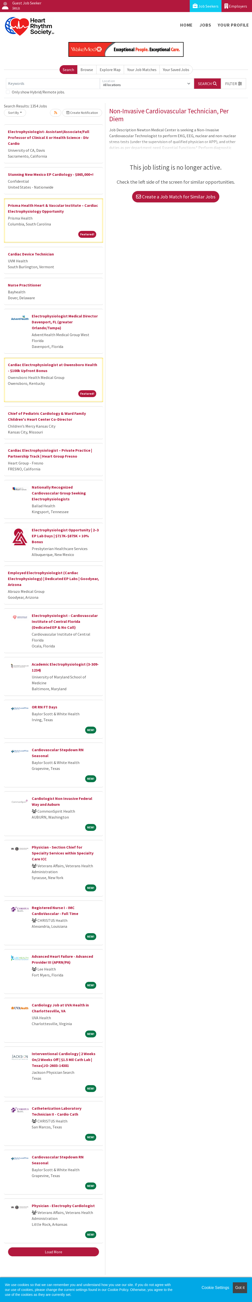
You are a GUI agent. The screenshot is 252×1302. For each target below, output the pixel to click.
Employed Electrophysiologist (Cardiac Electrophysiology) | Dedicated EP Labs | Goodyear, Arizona (53, 578)
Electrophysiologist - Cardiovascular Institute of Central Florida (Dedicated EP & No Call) (65, 621)
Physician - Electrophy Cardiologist (63, 1205)
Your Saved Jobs (176, 69)
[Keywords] (53, 83)
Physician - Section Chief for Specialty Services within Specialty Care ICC (63, 853)
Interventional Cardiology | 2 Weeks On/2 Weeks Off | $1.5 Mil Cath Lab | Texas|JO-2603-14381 (63, 1059)
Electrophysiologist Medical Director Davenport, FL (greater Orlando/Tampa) (65, 322)
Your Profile (233, 25)
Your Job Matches (142, 69)
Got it (240, 1288)
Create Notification (82, 112)
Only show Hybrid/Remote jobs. (38, 92)
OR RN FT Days (44, 706)
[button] (233, 83)
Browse (86, 69)
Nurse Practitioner (24, 285)
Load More (53, 1251)
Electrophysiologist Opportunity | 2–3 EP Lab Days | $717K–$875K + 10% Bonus (65, 535)
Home (186, 25)
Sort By (13, 112)
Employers (235, 6)
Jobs (205, 25)
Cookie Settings (215, 1288)
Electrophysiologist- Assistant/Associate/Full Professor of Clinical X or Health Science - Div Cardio (48, 137)
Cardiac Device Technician (31, 254)
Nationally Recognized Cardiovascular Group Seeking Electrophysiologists (59, 493)
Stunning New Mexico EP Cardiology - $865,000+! (51, 174)
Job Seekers (206, 6)
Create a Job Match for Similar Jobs (175, 197)
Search (68, 69)
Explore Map (110, 69)
